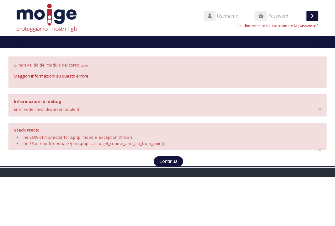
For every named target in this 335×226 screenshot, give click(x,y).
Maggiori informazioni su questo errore (51, 76)
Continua (168, 161)
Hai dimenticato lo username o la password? (277, 26)
